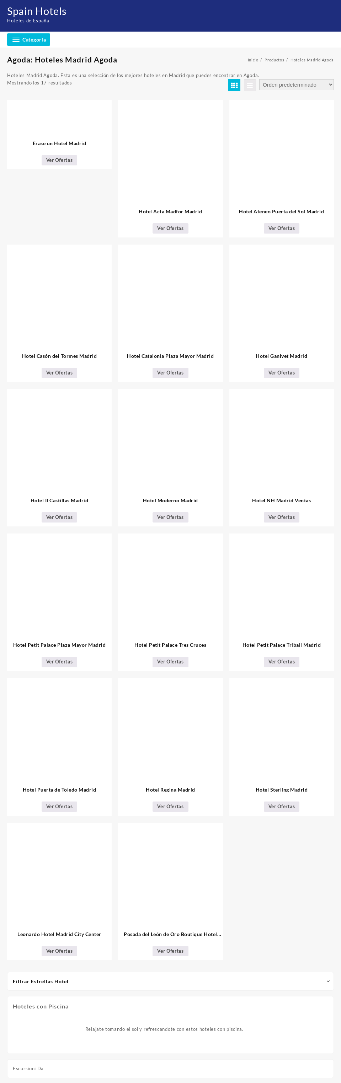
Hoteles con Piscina (41, 1006)
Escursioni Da (28, 1068)
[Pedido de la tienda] (296, 84)
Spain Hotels (38, 10)
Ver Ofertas (59, 160)
